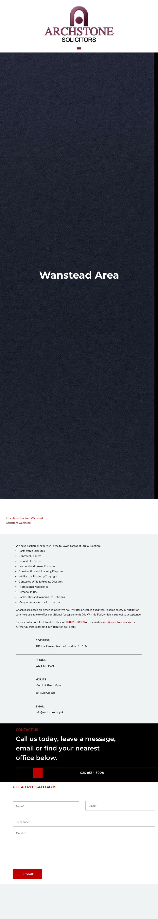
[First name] (46, 806)
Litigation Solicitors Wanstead (24, 518)
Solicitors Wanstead (18, 522)
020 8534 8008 (75, 622)
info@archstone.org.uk (117, 622)
